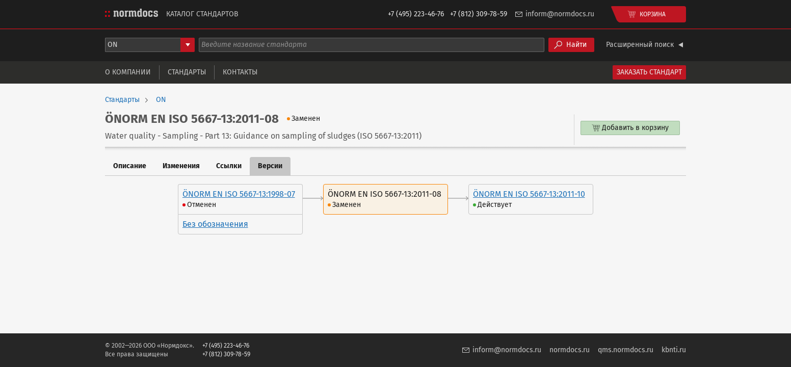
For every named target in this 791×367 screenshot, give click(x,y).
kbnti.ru (674, 350)
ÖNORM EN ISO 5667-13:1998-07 (238, 194)
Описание (129, 166)
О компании (128, 72)
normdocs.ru (569, 350)
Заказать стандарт (649, 72)
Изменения (181, 166)
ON (161, 100)
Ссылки (229, 166)
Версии (270, 166)
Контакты (240, 72)
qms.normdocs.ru (625, 350)
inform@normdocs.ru (559, 14)
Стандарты (187, 72)
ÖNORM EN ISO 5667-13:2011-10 (529, 194)
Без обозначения (215, 224)
